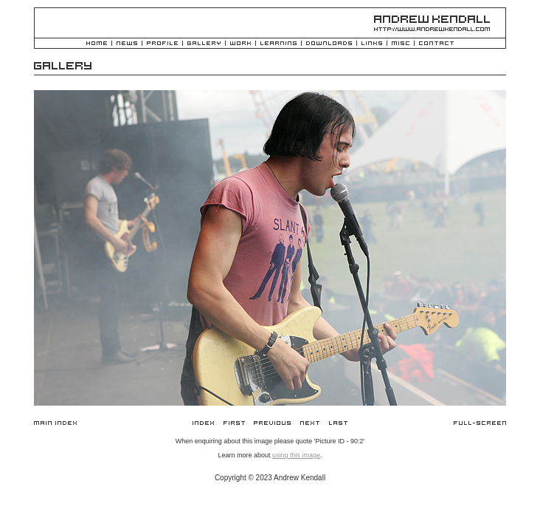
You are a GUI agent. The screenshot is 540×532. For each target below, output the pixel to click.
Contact (436, 44)
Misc (400, 44)
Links (371, 44)
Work (240, 44)
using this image (296, 455)
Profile (162, 44)
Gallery (204, 44)
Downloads (329, 44)
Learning (278, 44)
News (127, 44)
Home (96, 44)
